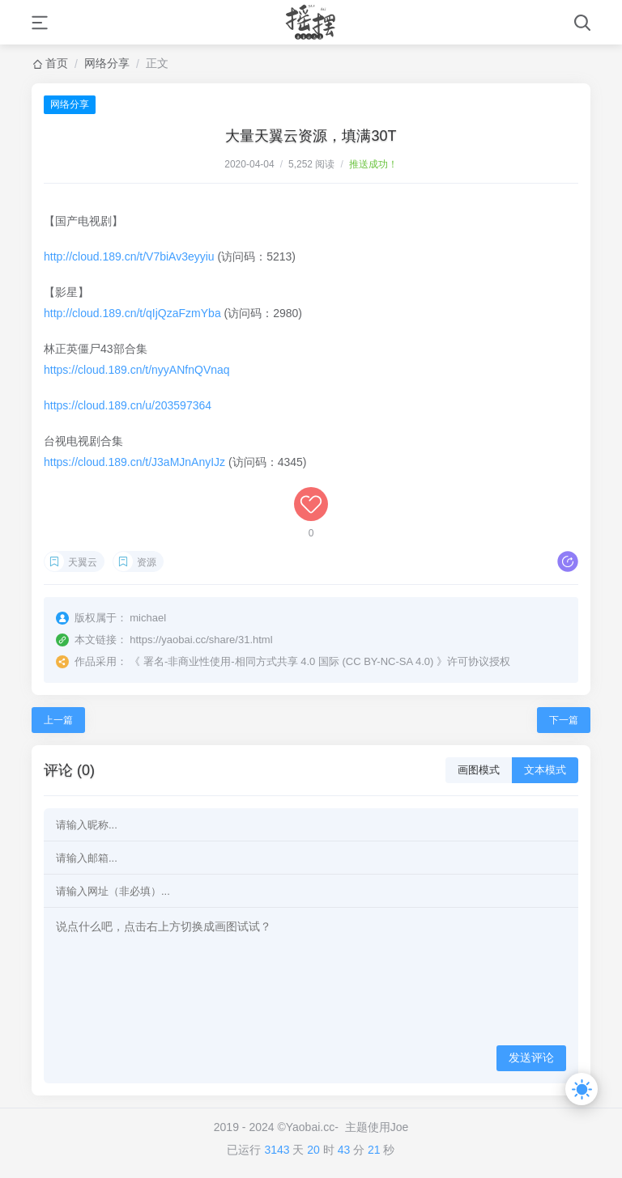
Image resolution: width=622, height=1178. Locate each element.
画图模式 (479, 770)
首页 (56, 63)
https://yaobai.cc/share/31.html (201, 639)
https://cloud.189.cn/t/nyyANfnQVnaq (137, 369)
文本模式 (545, 770)
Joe (399, 1127)
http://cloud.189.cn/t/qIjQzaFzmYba (132, 313)
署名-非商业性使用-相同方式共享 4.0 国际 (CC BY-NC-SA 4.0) (288, 661)
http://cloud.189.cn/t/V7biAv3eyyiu (129, 256)
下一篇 (563, 720)
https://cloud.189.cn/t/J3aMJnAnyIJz (134, 462)
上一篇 (58, 720)
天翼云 (82, 562)
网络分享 (107, 63)
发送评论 (531, 1057)
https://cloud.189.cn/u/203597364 (127, 405)
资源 (146, 562)
